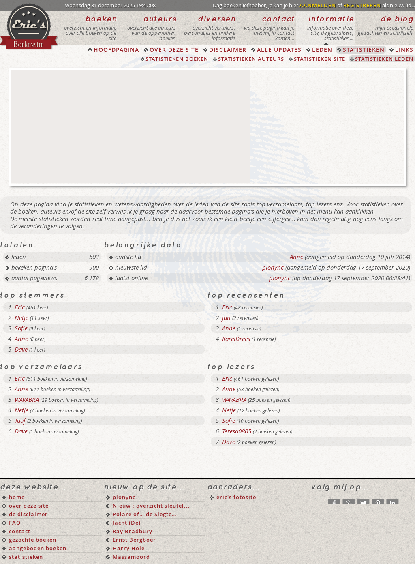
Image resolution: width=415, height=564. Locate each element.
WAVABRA (27, 399)
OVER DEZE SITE (174, 50)
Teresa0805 (236, 431)
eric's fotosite (236, 497)
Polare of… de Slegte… (145, 514)
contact (19, 531)
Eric (20, 307)
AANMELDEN (317, 5)
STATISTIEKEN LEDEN (384, 58)
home (17, 497)
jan (226, 317)
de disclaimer (28, 514)
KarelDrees (236, 339)
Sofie (21, 328)
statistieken (26, 556)
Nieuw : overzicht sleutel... (151, 505)
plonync (273, 267)
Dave (21, 349)
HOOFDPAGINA (116, 50)
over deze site (29, 505)
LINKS (404, 50)
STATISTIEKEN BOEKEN (176, 58)
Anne (296, 257)
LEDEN (322, 50)
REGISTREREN (362, 5)
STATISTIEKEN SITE (319, 58)
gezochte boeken (32, 539)
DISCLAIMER (227, 50)
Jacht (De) (127, 522)
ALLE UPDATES (279, 50)
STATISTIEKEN (364, 50)
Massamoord (131, 556)
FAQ (15, 522)
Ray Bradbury (132, 531)
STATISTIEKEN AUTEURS (251, 58)
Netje (21, 317)
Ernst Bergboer (134, 539)
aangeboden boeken (37, 548)
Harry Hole (129, 548)
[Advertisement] (130, 126)
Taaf (20, 420)
